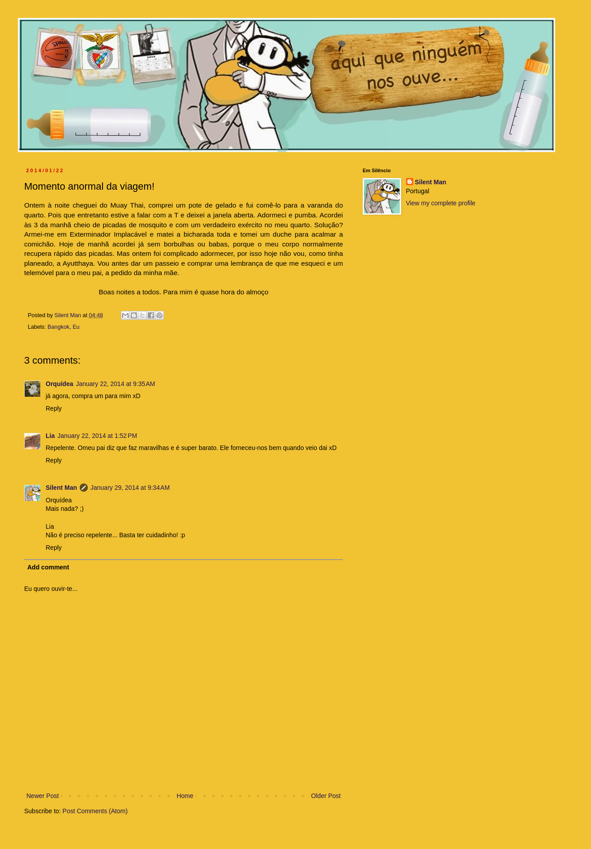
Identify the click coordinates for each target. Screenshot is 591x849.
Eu (76, 327)
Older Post (326, 795)
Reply (54, 408)
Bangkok (58, 327)
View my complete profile (440, 203)
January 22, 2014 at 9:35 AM (115, 383)
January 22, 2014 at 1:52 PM (97, 435)
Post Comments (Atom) (95, 811)
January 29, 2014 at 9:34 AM (130, 487)
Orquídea (59, 383)
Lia (50, 435)
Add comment (48, 567)
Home (184, 795)
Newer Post (42, 795)
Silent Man (61, 487)
